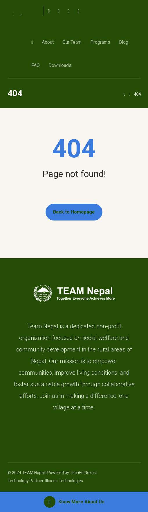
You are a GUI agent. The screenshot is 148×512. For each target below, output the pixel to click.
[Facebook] (48, 11)
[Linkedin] (78, 11)
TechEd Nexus (83, 472)
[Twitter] (58, 11)
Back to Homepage (74, 212)
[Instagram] (68, 11)
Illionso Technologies (64, 480)
